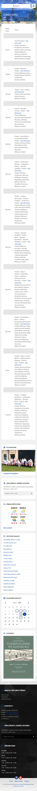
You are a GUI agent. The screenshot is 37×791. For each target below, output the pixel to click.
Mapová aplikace (8, 590)
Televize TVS (7, 568)
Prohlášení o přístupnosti (24, 784)
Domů (5, 19)
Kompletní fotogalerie (10, 473)
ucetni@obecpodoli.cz (12, 714)
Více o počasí (7, 528)
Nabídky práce (7, 555)
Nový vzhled (20, 786)
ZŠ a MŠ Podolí (7, 546)
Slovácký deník (7, 562)
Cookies (16, 784)
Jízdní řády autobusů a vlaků (11, 574)
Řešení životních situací (10, 577)
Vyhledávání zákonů (9, 584)
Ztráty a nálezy (7, 558)
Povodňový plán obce (9, 543)
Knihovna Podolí (8, 552)
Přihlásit (26, 781)
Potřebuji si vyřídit (8, 580)
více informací (25, 71)
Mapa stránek (19, 781)
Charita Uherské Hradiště (10, 571)
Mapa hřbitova (7, 549)
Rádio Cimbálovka (8, 587)
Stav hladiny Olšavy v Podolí (11, 540)
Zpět (10, 19)
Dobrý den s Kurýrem (9, 565)
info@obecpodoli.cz (12, 712)
